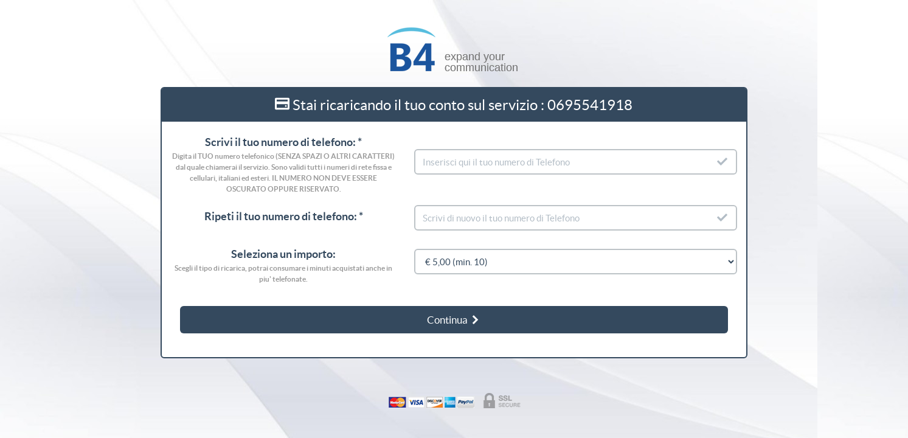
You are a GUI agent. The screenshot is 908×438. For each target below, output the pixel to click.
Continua (453, 319)
